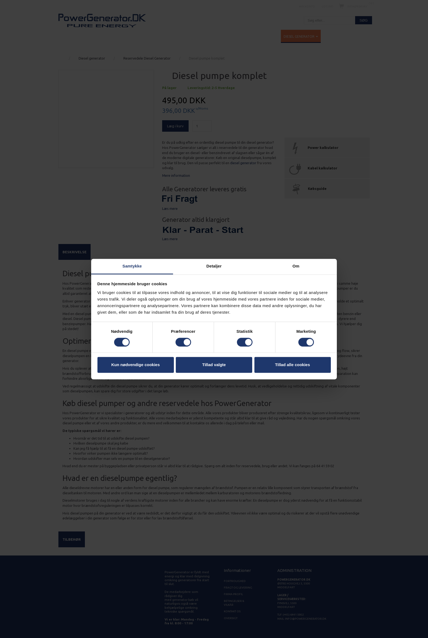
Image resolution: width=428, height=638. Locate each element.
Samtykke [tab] (132, 266)
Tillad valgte (214, 365)
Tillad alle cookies (292, 365)
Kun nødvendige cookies (135, 365)
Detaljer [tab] (214, 266)
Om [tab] (295, 266)
